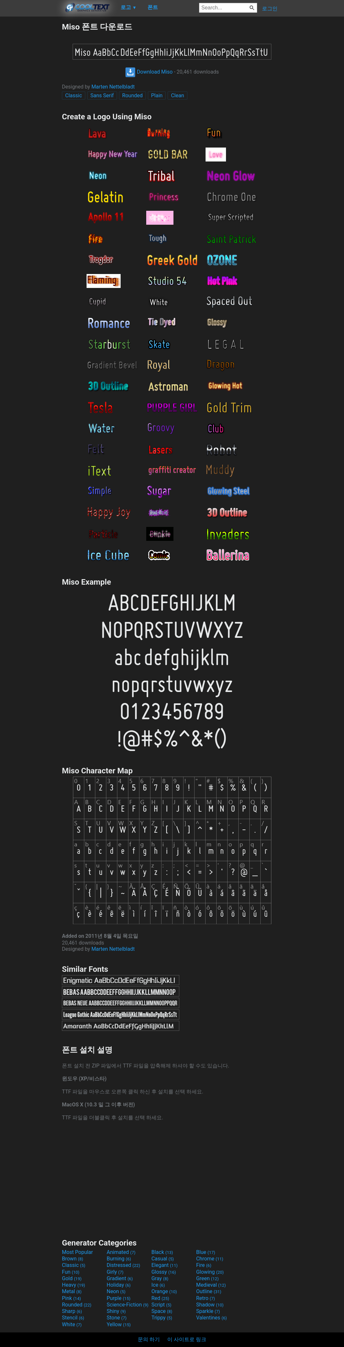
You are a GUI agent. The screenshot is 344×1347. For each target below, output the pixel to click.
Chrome (209, 1259)
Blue (205, 1252)
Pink (71, 1298)
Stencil (73, 1318)
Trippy (161, 1318)
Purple (118, 1298)
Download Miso (148, 72)
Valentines (211, 1318)
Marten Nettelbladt (113, 87)
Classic (73, 95)
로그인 (270, 9)
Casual (162, 1259)
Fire (203, 1265)
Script (161, 1305)
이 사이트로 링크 (186, 1339)
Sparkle (208, 1311)
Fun (70, 1272)
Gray (159, 1278)
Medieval (211, 1285)
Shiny (116, 1311)
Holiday (119, 1285)
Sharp (72, 1311)
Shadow (210, 1305)
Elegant (164, 1265)
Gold (72, 1278)
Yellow (119, 1324)
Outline (208, 1291)
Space (161, 1311)
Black (162, 1252)
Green (207, 1278)
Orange (164, 1291)
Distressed (123, 1265)
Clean (177, 95)
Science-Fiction (127, 1305)
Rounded (132, 95)
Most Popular (77, 1252)
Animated (121, 1252)
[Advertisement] (31, 118)
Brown (72, 1259)
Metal (72, 1291)
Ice (158, 1285)
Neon (116, 1291)
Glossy (163, 1272)
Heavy (73, 1285)
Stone (116, 1318)
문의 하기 (149, 1339)
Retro (205, 1298)
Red (160, 1298)
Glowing (210, 1272)
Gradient (120, 1278)
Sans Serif (102, 95)
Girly (115, 1272)
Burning (119, 1259)
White (72, 1324)
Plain (156, 95)
